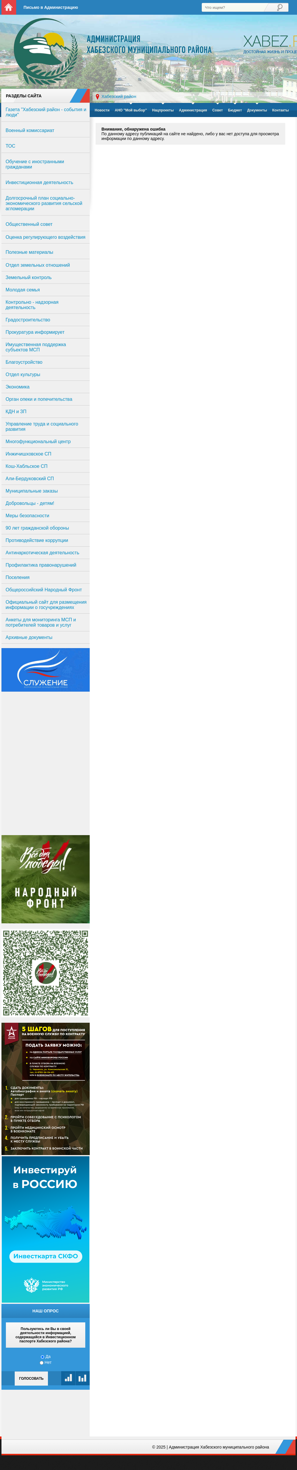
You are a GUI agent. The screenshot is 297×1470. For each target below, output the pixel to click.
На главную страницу (8, 7)
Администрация (193, 110)
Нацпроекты (162, 110)
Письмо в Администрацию (51, 7)
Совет (217, 110)
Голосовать (31, 1378)
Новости (102, 110)
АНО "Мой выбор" (131, 110)
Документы (257, 110)
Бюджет (235, 110)
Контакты (280, 110)
